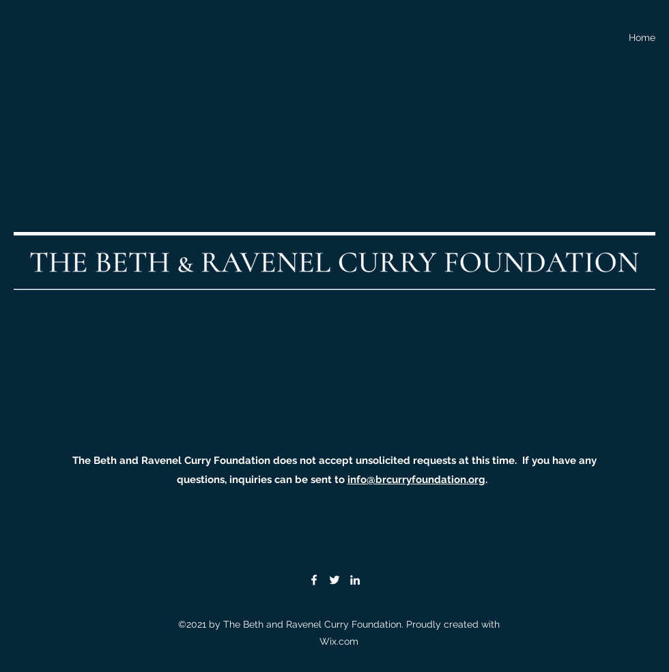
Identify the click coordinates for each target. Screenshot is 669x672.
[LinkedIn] (355, 580)
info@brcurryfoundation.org (416, 479)
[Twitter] (334, 580)
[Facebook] (314, 580)
